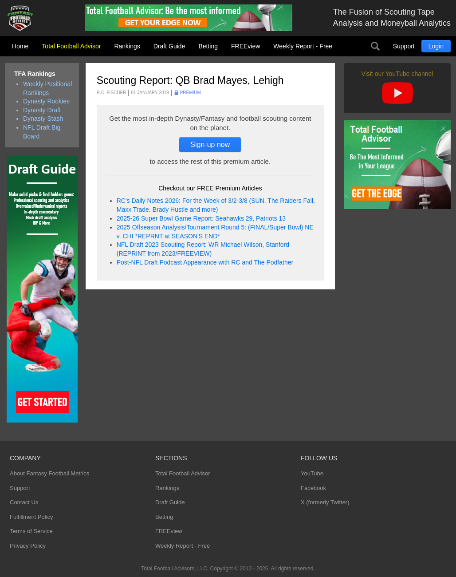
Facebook (313, 488)
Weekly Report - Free (302, 46)
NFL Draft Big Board (41, 132)
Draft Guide (169, 46)
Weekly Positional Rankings (47, 88)
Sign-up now (210, 144)
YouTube (312, 473)
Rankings (127, 46)
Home (20, 46)
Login (436, 46)
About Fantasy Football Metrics (49, 473)
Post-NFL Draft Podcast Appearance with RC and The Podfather (205, 262)
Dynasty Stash (43, 118)
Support (404, 46)
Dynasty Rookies (46, 101)
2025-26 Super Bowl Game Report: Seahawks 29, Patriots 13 (201, 218)
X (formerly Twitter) (325, 502)
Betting (208, 46)
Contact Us (24, 502)
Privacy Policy (28, 545)
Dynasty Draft (42, 110)
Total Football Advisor (71, 46)
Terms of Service (31, 531)
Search (375, 46)
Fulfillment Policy (31, 517)
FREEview (245, 46)
